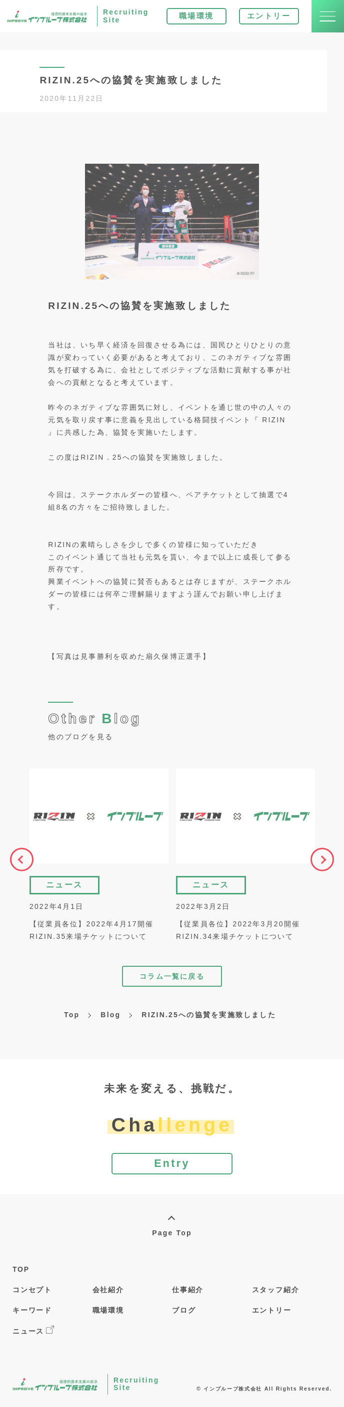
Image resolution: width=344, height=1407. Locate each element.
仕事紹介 (188, 1293)
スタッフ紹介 (276, 1293)
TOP (21, 1272)
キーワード (32, 1313)
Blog (110, 1016)
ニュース (33, 1333)
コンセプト (32, 1293)
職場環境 (192, 18)
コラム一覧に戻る (172, 978)
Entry (172, 1165)
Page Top (172, 1235)
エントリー (264, 18)
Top (72, 1016)
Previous (19, 860)
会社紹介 (108, 1293)
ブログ (184, 1313)
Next (324, 860)
